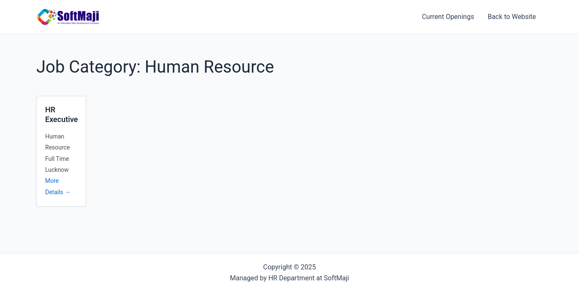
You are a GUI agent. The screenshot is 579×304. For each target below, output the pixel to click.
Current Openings (448, 17)
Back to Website (511, 17)
